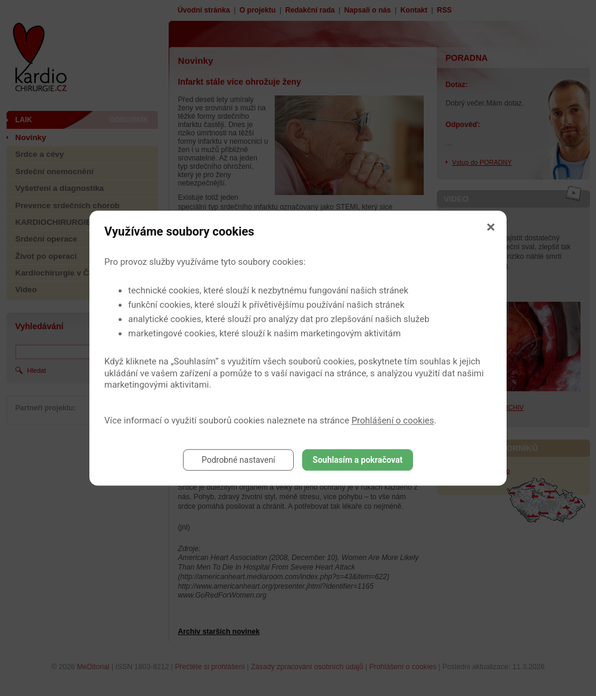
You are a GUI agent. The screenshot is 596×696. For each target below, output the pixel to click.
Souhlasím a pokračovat (358, 460)
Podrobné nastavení (238, 460)
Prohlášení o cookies (393, 420)
